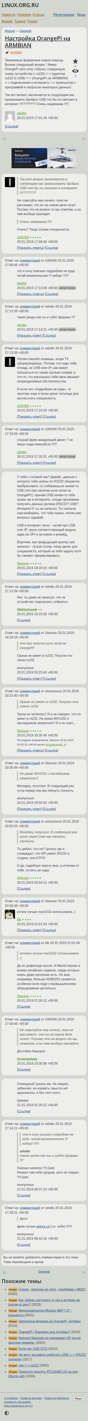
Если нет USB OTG (32, 1348)
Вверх (78, 1398)
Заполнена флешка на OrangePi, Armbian (49, 1321)
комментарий (30, 260)
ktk (19, 919)
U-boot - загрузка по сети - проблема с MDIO (51, 1289)
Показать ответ (29, 335)
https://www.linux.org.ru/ (18, 1405)
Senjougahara (27, 1059)
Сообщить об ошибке (17, 1401)
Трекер (20, 21)
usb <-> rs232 (28, 1365)
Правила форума (31, 1398)
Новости (8, 15)
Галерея (24, 15)
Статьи (38, 15)
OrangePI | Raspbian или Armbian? (44, 1332)
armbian (16, 52)
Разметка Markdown (56, 1398)
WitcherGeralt (27, 609)
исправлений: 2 (55, 744)
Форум (7, 21)
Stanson (23, 563)
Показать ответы (30, 248)
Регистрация (63, 15)
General (25, 31)
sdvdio (21, 113)
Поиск (32, 21)
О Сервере (11, 1398)
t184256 (23, 237)
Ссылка (11, 126)
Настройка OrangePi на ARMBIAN (37, 41)
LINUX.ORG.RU (20, 5)
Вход (81, 15)
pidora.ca (42, 1226)
